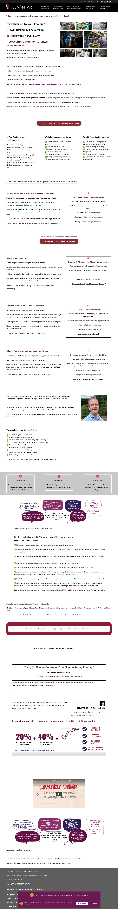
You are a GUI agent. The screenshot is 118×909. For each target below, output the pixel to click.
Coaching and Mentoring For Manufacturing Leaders (74, 7)
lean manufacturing (59, 556)
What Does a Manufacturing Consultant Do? (68, 857)
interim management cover (75, 572)
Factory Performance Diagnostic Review (58, 7)
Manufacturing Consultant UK (45, 7)
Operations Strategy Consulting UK (90, 7)
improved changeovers (43, 563)
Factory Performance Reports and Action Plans (30, 98)
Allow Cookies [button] (82, 903)
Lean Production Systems (42, 414)
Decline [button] (94, 903)
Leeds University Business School (24, 706)
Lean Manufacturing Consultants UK (104, 7)
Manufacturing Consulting (46, 410)
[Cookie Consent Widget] (59, 903)
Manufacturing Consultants (17, 93)
